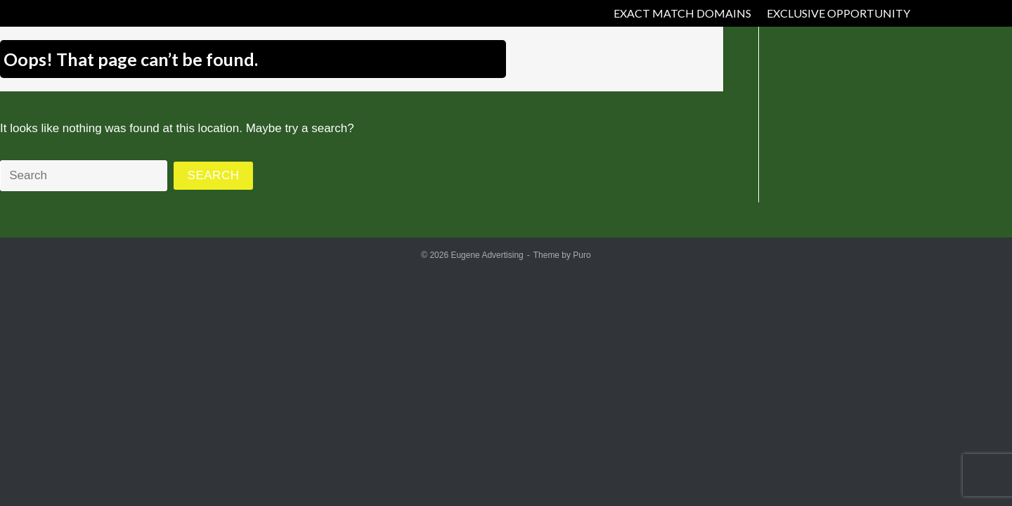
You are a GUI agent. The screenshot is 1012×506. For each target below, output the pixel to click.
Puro (581, 255)
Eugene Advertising (486, 255)
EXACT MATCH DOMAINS (682, 13)
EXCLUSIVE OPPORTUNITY (838, 13)
